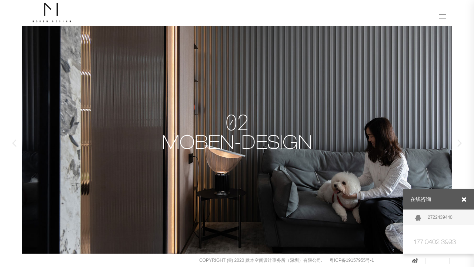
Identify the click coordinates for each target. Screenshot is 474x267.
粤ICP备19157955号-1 (352, 260)
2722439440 (434, 218)
